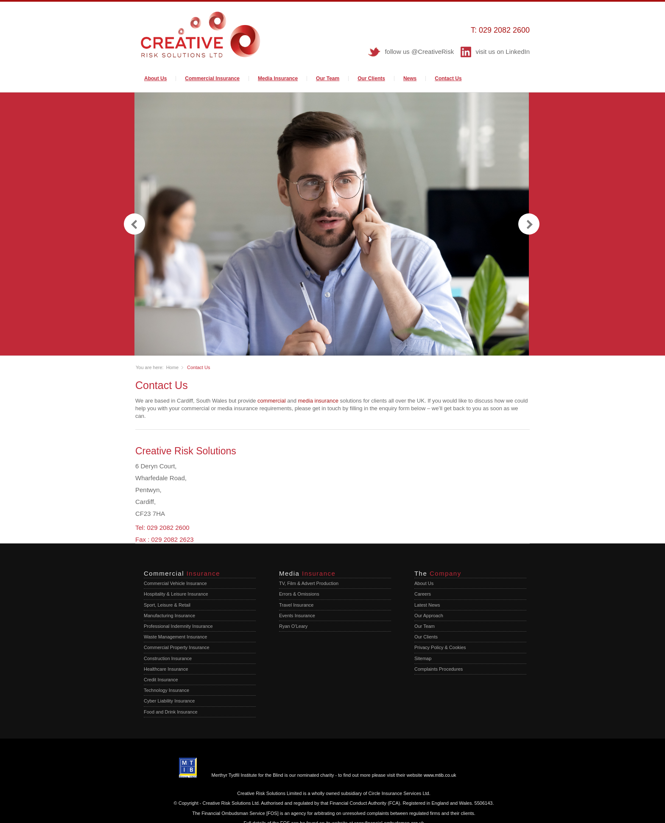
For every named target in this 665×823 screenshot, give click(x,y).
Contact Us (448, 78)
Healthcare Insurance (166, 669)
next (528, 224)
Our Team (327, 78)
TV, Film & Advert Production (308, 583)
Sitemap (422, 658)
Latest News (427, 604)
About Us (155, 78)
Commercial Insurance (212, 78)
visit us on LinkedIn (502, 51)
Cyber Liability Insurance (169, 700)
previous (134, 224)
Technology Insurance (166, 690)
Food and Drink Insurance (171, 711)
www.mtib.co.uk (440, 775)
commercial (271, 401)
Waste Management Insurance (175, 636)
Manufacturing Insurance (169, 615)
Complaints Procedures (438, 669)
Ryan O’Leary (293, 626)
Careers (422, 593)
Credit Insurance (161, 679)
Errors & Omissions (299, 593)
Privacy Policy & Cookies (440, 647)
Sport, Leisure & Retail (167, 604)
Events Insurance (297, 615)
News (409, 78)
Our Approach (428, 615)
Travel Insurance (296, 604)
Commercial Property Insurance (177, 647)
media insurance (318, 401)
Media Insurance (278, 78)
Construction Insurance (168, 658)
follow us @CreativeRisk (419, 51)
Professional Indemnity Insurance (178, 626)
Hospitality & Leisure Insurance (176, 593)
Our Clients (371, 78)
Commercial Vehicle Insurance (175, 583)
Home (172, 367)
